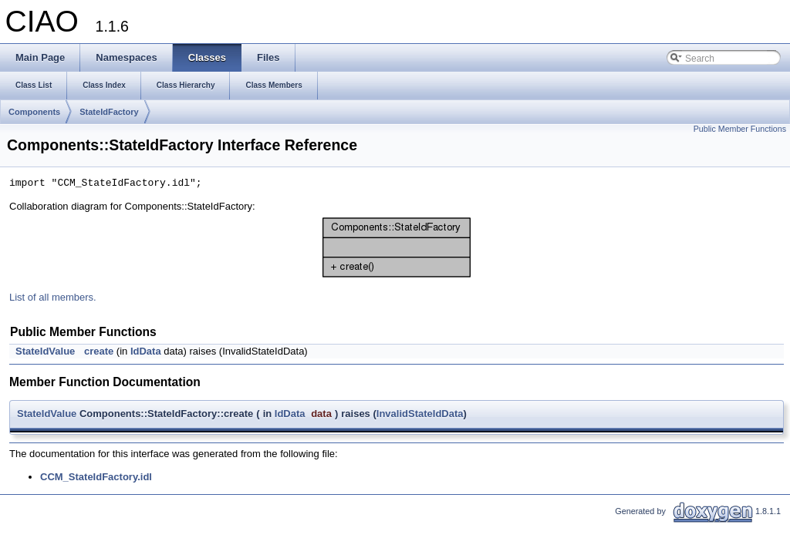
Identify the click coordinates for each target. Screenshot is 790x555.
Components (34, 111)
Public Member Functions (740, 128)
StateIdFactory (108, 111)
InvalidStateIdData (420, 413)
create (98, 351)
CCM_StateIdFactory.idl (96, 477)
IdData (145, 351)
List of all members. (52, 297)
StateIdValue (45, 351)
